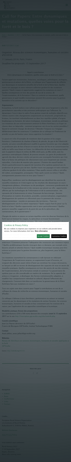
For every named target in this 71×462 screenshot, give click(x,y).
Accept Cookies (43, 236)
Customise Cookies (59, 236)
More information (41, 231)
